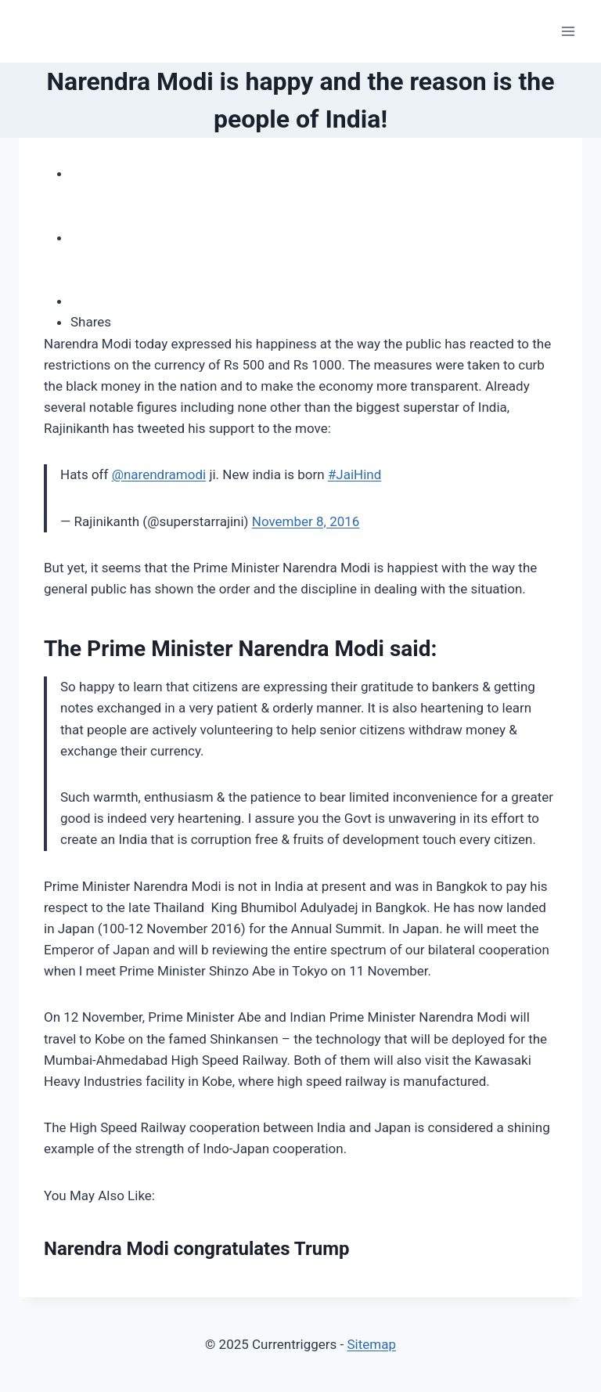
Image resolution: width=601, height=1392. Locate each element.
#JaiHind (354, 474)
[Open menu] (567, 31)
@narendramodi (159, 474)
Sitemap (371, 1344)
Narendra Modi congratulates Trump (196, 1249)
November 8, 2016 (306, 521)
